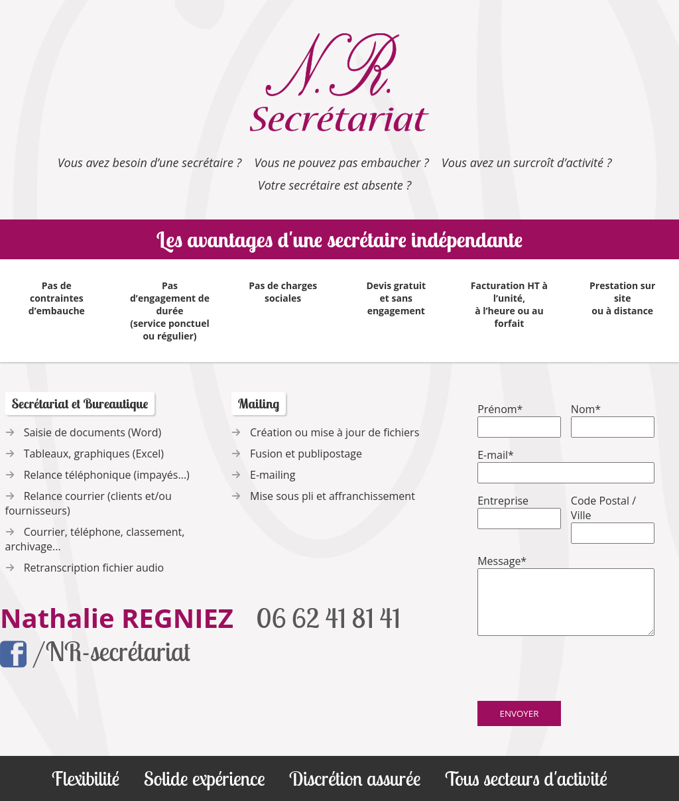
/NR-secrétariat (95, 653)
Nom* (586, 409)
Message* (501, 561)
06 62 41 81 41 (328, 618)
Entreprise (502, 500)
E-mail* (495, 455)
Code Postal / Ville (603, 508)
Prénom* (500, 409)
